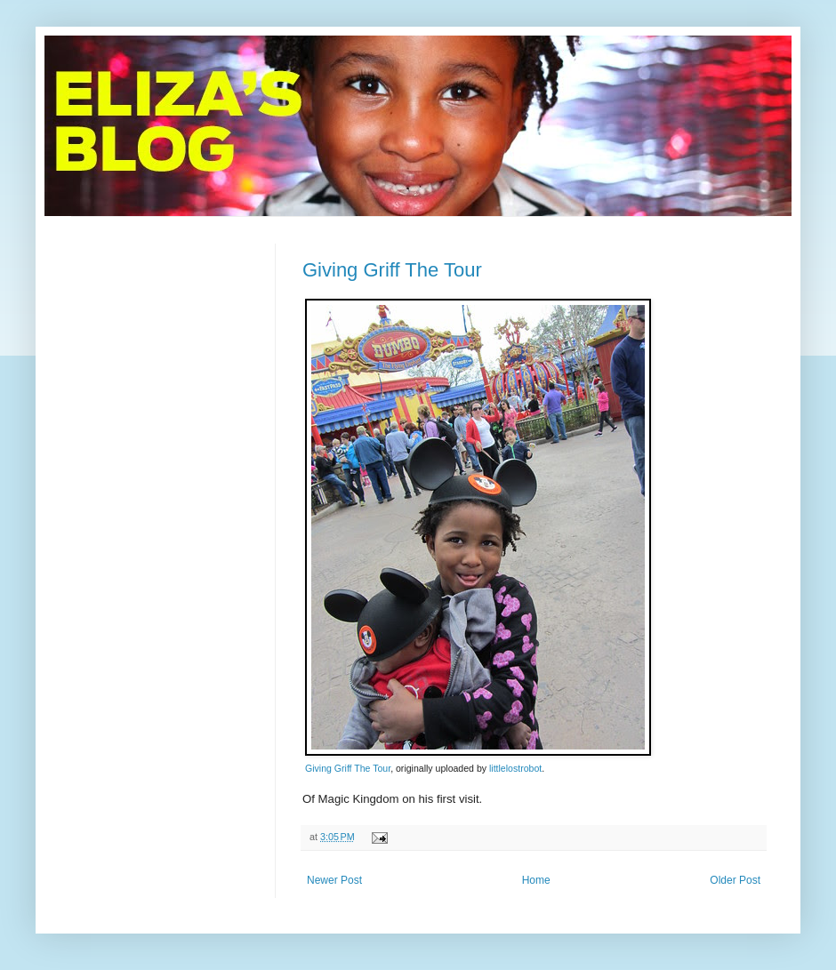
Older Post (735, 880)
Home (536, 880)
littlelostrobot (515, 768)
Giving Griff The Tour (392, 270)
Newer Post (334, 880)
